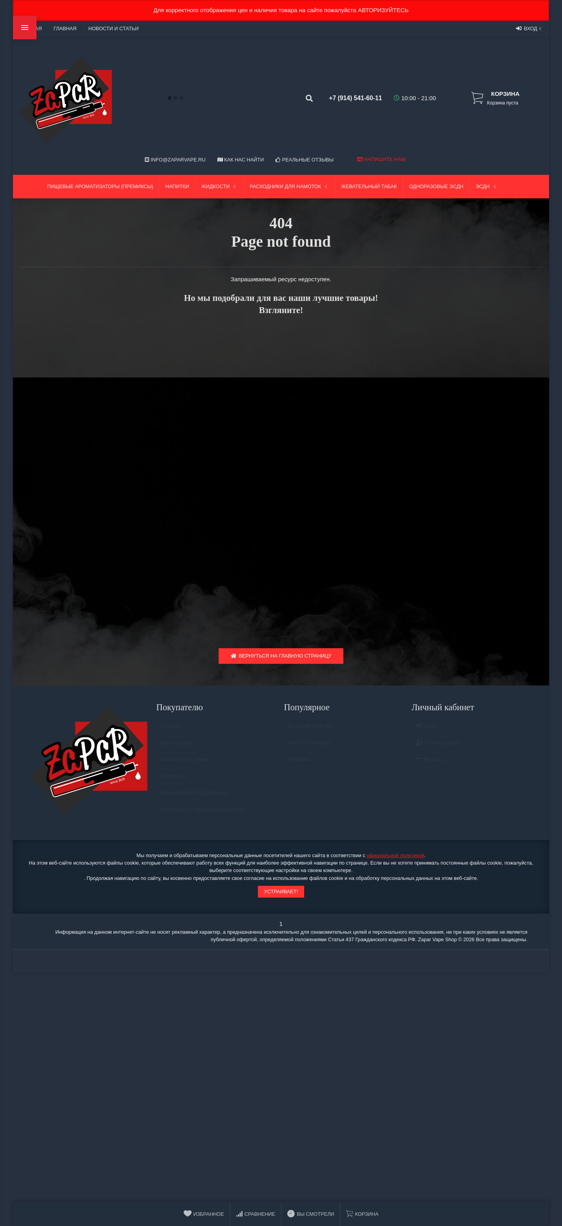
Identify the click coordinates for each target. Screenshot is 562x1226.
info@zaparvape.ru (175, 160)
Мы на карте (177, 748)
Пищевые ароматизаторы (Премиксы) (100, 186)
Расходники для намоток (289, 186)
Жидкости (219, 186)
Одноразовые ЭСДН (436, 186)
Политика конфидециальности (202, 815)
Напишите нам (381, 159)
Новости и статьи (113, 28)
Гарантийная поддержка (193, 798)
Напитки (177, 186)
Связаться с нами (184, 764)
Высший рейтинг (310, 731)
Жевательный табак (369, 186)
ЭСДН (487, 186)
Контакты (173, 781)
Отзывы (171, 731)
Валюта (430, 765)
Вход (529, 28)
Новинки (299, 764)
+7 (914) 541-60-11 (350, 98)
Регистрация (437, 748)
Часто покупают (309, 748)
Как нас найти (240, 160)
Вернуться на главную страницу (281, 658)
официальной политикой (395, 857)
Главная (64, 28)
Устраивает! (281, 893)
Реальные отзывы (305, 160)
